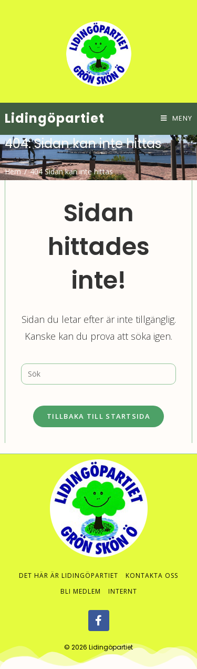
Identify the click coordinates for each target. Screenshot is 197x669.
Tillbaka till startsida (98, 416)
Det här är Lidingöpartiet (68, 564)
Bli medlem (80, 580)
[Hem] (13, 171)
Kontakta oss (152, 564)
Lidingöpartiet (55, 118)
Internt (122, 580)
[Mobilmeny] (176, 118)
